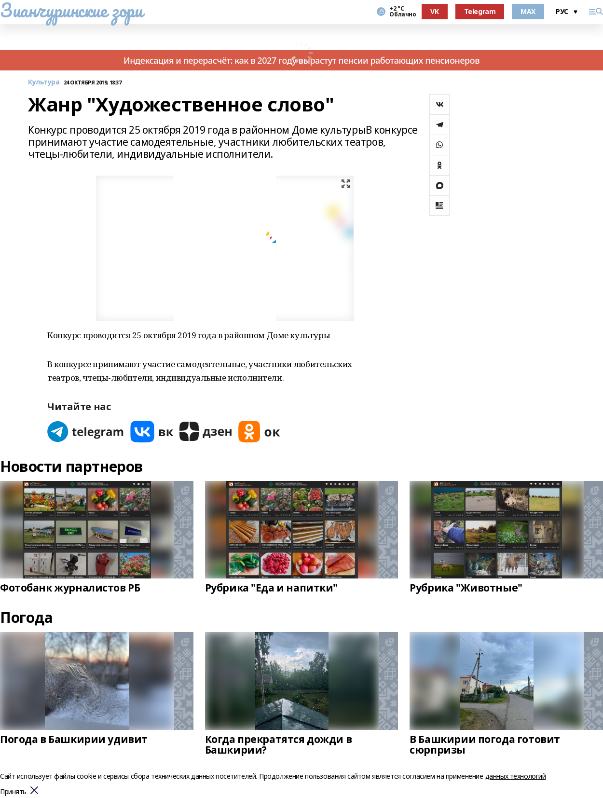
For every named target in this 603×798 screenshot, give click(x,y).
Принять (13, 792)
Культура (44, 82)
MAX (528, 11)
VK (434, 11)
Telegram (480, 11)
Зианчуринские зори (71, 10)
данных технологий (515, 776)
